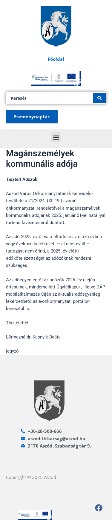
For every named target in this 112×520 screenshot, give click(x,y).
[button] (56, 137)
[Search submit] (99, 98)
